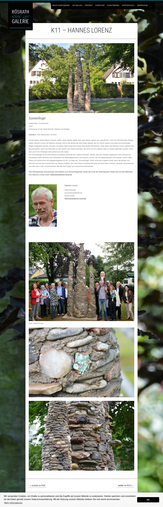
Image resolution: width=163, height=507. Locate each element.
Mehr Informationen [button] (13, 503)
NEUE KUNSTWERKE (61, 5)
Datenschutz (128, 5)
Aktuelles (77, 5)
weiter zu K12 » (125, 485)
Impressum (142, 5)
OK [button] (148, 500)
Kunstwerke (113, 5)
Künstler (100, 5)
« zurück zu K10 (37, 485)
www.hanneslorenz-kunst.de (61, 175)
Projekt (89, 5)
